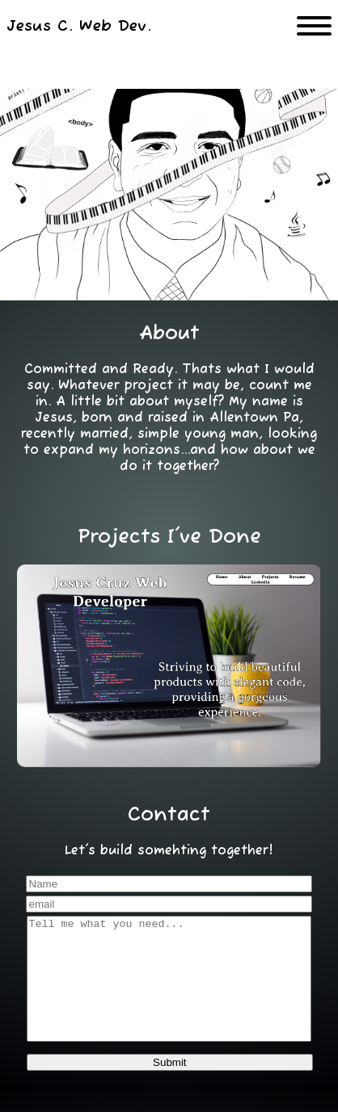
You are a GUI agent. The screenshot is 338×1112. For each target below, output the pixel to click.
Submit (169, 1087)
